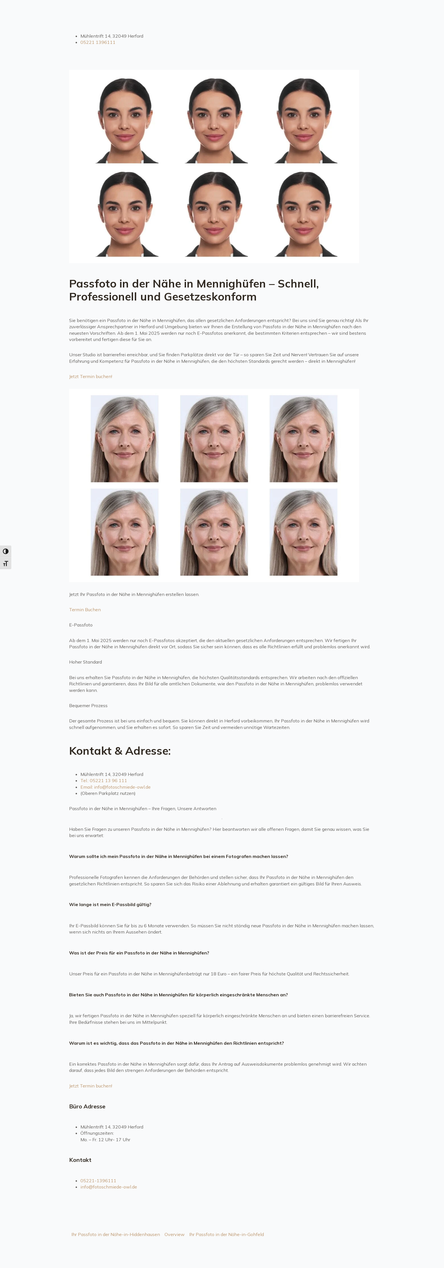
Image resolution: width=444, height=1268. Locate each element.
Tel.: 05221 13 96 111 (103, 780)
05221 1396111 (98, 42)
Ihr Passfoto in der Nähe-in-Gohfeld (226, 1234)
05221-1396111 (98, 1180)
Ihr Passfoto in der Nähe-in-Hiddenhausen (115, 1234)
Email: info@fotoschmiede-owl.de (115, 787)
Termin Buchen (85, 609)
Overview (175, 1234)
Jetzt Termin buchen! (90, 376)
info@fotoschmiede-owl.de (108, 1187)
